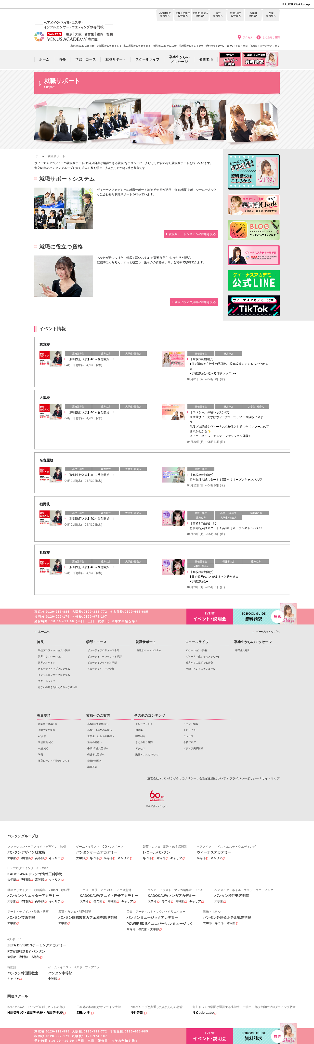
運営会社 (153, 778)
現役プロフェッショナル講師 (54, 650)
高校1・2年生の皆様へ (182, 15)
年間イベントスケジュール (200, 668)
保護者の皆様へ (253, 15)
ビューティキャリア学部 (100, 668)
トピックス (189, 730)
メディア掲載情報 (193, 748)
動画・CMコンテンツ (147, 754)
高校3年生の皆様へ (165, 15)
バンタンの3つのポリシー (179, 778)
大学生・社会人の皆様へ (200, 15)
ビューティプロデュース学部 (103, 650)
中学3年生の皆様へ (235, 15)
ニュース (188, 736)
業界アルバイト (46, 662)
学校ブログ (189, 742)
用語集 (139, 730)
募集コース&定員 (47, 724)
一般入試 (43, 748)
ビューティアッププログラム (54, 668)
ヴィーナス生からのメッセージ (203, 656)
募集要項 (44, 715)
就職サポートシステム (149, 650)
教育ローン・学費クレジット (54, 760)
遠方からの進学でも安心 (199, 662)
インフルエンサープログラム (54, 675)
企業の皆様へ (271, 15)
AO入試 (42, 736)
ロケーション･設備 (196, 650)
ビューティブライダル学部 (102, 662)
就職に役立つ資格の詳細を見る (195, 302)
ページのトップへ (268, 631)
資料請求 (256, 616)
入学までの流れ (46, 730)
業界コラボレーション (50, 656)
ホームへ (44, 631)
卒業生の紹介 (242, 650)
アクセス (248, 37)
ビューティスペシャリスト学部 (104, 656)
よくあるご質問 (271, 37)
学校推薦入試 (45, 742)
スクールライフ (46, 681)
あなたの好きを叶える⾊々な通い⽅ (57, 687)
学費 (40, 754)
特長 (40, 642)
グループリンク (144, 724)
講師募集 (92, 766)
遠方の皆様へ (218, 15)
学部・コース (96, 642)
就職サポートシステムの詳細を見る (192, 234)
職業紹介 (140, 736)
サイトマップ (271, 778)
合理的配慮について (212, 778)
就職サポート (145, 642)
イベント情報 (190, 724)
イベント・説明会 (209, 616)
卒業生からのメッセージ (253, 642)
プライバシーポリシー (244, 778)
